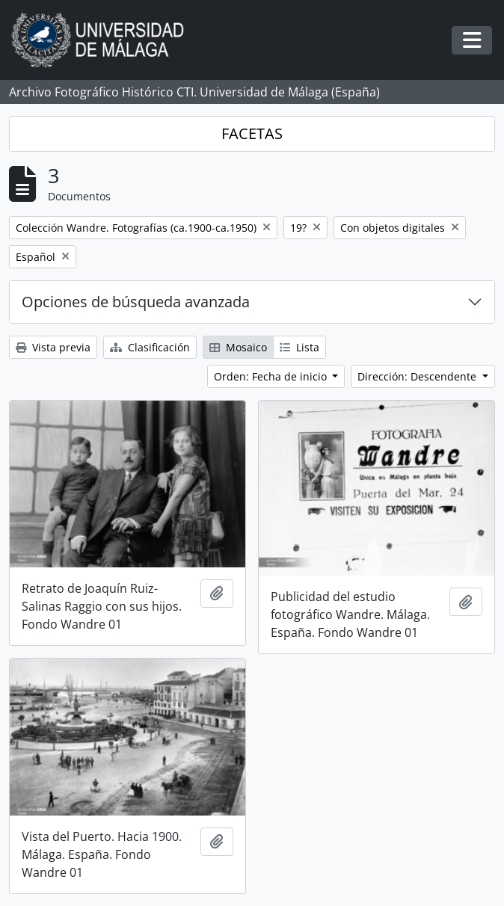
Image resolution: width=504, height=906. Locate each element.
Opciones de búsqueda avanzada (136, 302)
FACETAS (252, 133)
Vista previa (53, 347)
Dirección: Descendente (418, 376)
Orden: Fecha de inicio (272, 376)
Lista (299, 347)
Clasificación (150, 347)
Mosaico (238, 347)
